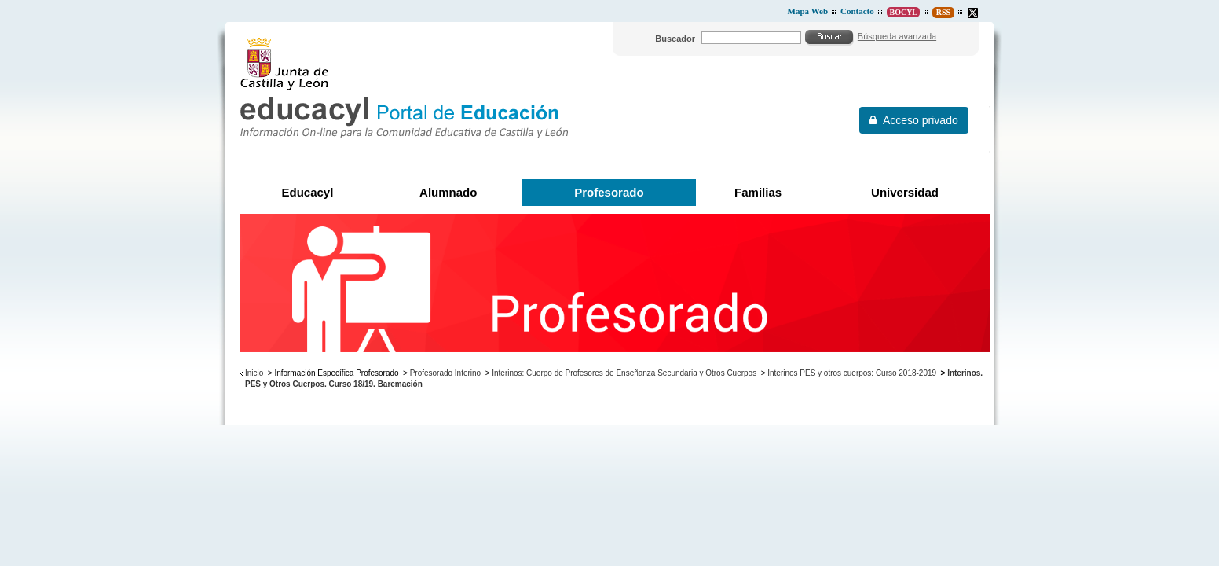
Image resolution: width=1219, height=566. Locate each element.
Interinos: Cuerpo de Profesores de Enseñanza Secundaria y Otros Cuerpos (624, 373)
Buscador (675, 38)
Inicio (254, 373)
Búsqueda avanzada (897, 36)
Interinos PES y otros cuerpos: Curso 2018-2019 (851, 373)
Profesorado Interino (445, 373)
